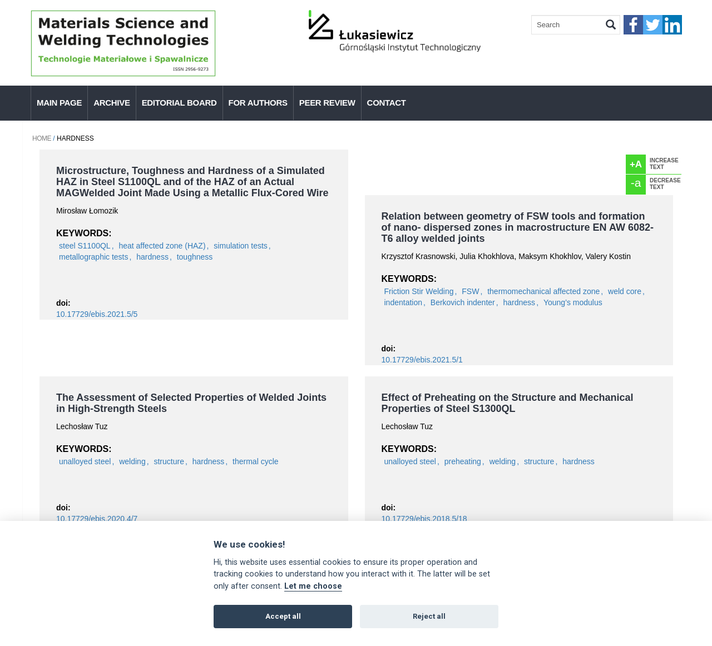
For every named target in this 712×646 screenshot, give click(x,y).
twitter (652, 24)
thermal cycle (255, 461)
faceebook (633, 24)
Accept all (283, 616)
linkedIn (672, 24)
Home (41, 138)
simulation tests (240, 245)
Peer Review (327, 102)
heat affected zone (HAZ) (161, 245)
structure (169, 461)
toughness (195, 256)
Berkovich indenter (463, 302)
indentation (403, 302)
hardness (152, 256)
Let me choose (313, 586)
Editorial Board (179, 102)
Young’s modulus (572, 302)
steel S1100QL (85, 245)
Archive (111, 102)
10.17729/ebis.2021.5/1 (422, 359)
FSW (470, 291)
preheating (462, 461)
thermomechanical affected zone (543, 291)
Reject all (429, 616)
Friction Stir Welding (419, 291)
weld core (624, 291)
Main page (59, 102)
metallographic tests (93, 256)
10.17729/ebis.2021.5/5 (96, 314)
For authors (258, 102)
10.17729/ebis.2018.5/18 (424, 518)
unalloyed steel (85, 461)
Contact (386, 102)
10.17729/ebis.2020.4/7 (96, 518)
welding (132, 461)
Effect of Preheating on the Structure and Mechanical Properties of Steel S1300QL (508, 403)
